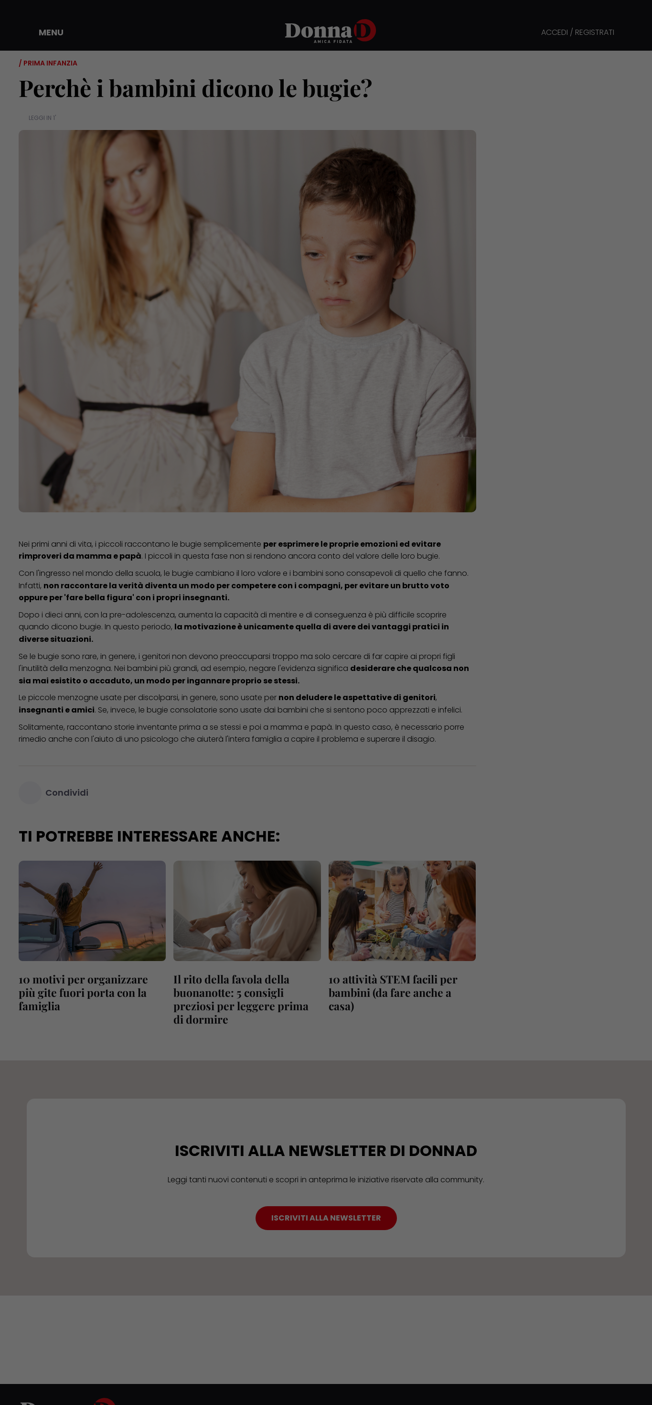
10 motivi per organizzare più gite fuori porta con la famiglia (83, 992)
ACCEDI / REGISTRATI (577, 33)
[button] (44, 32)
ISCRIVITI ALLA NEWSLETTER (326, 1217)
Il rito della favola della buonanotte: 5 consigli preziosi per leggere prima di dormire (241, 999)
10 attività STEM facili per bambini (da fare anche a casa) (393, 992)
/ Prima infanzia (48, 63)
